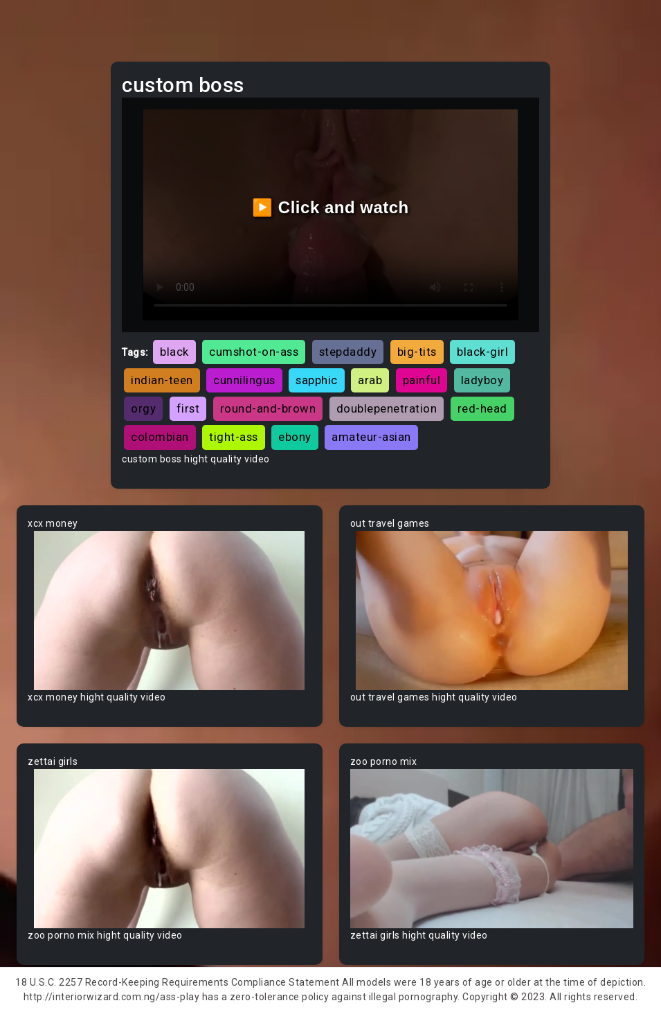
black (174, 352)
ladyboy (482, 380)
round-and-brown (268, 408)
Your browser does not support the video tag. (169, 610)
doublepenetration (386, 408)
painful (422, 380)
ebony (294, 437)
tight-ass (233, 437)
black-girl (482, 352)
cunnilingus (244, 380)
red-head (482, 408)
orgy (143, 408)
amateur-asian (371, 437)
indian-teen (162, 380)
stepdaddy (348, 352)
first (188, 408)
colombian (160, 437)
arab (370, 380)
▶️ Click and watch (330, 207)
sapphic (317, 380)
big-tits (417, 352)
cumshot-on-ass (253, 352)
